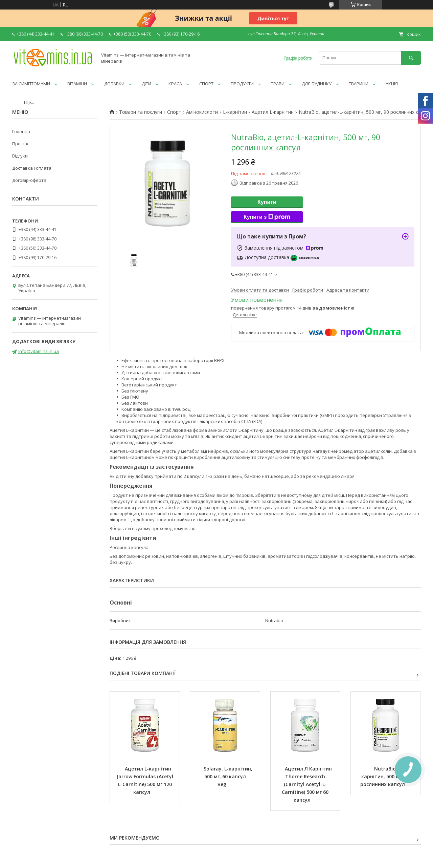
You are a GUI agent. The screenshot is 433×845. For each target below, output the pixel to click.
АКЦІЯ (392, 84)
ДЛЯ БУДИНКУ (317, 84)
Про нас (20, 144)
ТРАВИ (277, 84)
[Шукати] (411, 57)
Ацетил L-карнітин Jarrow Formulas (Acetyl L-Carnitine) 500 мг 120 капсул (146, 780)
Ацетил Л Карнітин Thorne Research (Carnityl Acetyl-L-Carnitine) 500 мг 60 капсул (307, 784)
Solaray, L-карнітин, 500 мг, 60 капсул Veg (229, 776)
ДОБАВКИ (114, 84)
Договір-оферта (29, 180)
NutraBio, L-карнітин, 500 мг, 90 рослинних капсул (385, 776)
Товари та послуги (140, 112)
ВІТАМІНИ (77, 84)
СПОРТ (206, 84)
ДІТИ (146, 84)
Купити (266, 202)
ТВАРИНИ (358, 84)
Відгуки (20, 156)
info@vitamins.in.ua (38, 351)
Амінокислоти (202, 112)
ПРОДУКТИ (242, 84)
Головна (21, 131)
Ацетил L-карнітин (273, 112)
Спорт (174, 112)
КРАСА (175, 84)
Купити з (267, 217)
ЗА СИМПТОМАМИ (31, 84)
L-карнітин (235, 112)
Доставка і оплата (31, 168)
